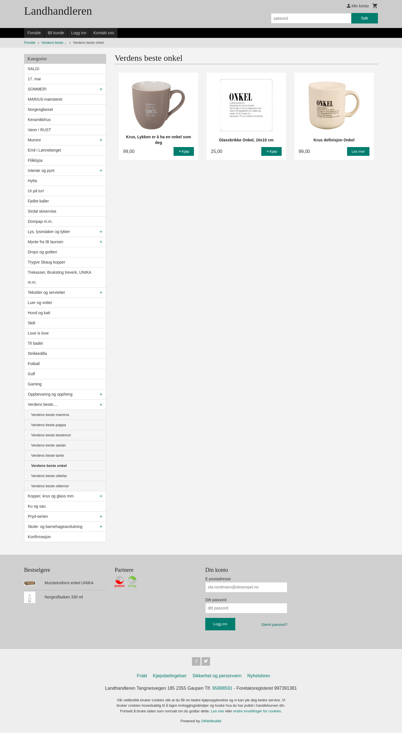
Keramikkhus (39, 119)
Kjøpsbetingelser (170, 676)
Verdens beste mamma (50, 415)
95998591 (222, 688)
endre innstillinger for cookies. (257, 712)
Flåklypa (35, 160)
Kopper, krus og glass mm (51, 496)
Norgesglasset (40, 109)
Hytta (32, 180)
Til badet (35, 343)
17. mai (34, 79)
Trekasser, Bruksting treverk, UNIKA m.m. (59, 277)
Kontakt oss (103, 33)
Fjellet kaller (38, 201)
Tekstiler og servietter (46, 292)
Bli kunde (56, 33)
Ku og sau (37, 506)
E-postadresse (218, 579)
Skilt (31, 323)
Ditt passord (215, 600)
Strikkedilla (37, 353)
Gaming (35, 384)
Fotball (34, 363)
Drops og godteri (42, 252)
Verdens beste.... (42, 404)
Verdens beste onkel (49, 465)
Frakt (142, 676)
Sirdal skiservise (42, 211)
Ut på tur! (36, 191)
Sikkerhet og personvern (217, 676)
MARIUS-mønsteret (45, 99)
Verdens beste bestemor (51, 435)
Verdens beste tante (47, 455)
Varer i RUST (39, 130)
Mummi (34, 140)
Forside (34, 33)
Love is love (38, 333)
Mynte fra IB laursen (45, 242)
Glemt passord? (274, 624)
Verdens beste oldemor (50, 486)
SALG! (33, 68)
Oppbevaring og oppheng (50, 394)
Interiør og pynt (41, 170)
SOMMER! (37, 89)
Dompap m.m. (40, 221)
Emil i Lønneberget (44, 150)
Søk (364, 18)
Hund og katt (39, 313)
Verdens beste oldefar (49, 476)
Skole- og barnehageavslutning (55, 526)
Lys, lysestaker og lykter (49, 231)
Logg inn (78, 33)
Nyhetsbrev (258, 676)
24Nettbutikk (211, 722)
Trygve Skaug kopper (46, 262)
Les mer (218, 712)
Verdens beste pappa (48, 425)
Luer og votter (40, 302)
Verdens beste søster (48, 445)
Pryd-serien (38, 516)
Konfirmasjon (39, 536)
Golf (31, 374)
